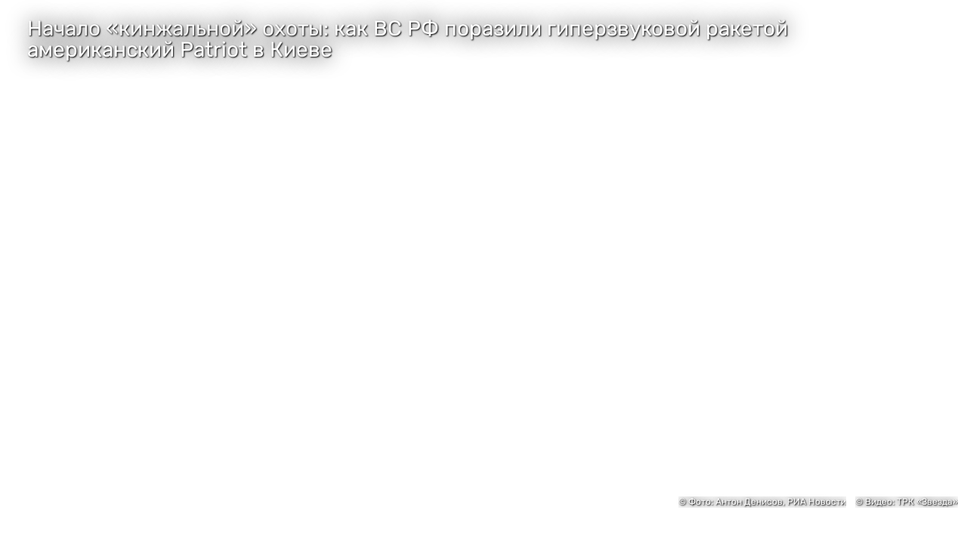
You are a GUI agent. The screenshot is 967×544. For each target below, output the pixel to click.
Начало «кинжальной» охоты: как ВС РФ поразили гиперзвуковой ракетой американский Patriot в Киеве (407, 39)
